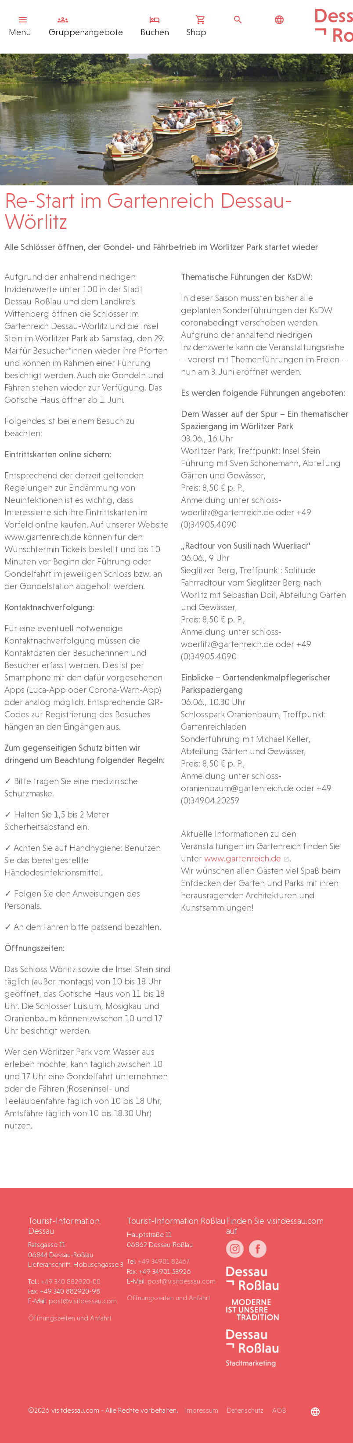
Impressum (201, 1410)
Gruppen (86, 25)
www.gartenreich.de (242, 858)
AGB (279, 1410)
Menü (20, 25)
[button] (325, 1418)
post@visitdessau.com (83, 1301)
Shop (196, 25)
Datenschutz (245, 1410)
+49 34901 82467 (163, 1261)
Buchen (154, 25)
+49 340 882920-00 (71, 1281)
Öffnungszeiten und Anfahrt (70, 1318)
